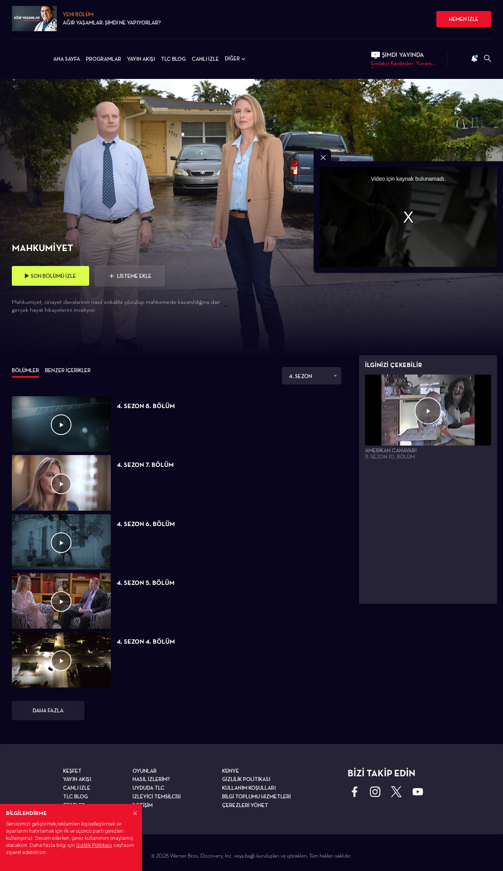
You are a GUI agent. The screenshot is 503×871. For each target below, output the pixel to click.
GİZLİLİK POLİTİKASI (246, 779)
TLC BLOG (173, 59)
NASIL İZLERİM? (151, 779)
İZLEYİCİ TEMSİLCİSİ (157, 796)
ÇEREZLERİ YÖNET (245, 805)
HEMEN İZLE (464, 19)
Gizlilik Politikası (94, 845)
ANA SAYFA (66, 59)
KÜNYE (230, 771)
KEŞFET (72, 771)
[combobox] (311, 375)
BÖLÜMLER (25, 370)
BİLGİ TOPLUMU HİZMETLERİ (256, 796)
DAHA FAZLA (48, 710)
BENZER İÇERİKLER (68, 370)
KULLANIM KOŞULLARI (249, 788)
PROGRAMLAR (103, 59)
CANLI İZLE (205, 59)
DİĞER (236, 58)
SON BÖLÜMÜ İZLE (50, 276)
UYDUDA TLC (149, 788)
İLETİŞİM (143, 805)
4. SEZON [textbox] (300, 376)
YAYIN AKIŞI (141, 59)
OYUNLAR (145, 771)
